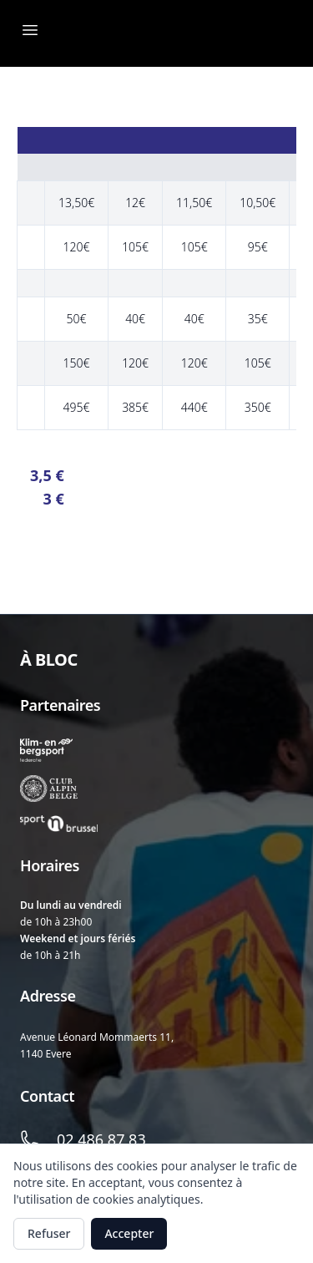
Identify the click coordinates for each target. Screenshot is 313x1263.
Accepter (129, 1233)
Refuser (49, 1233)
